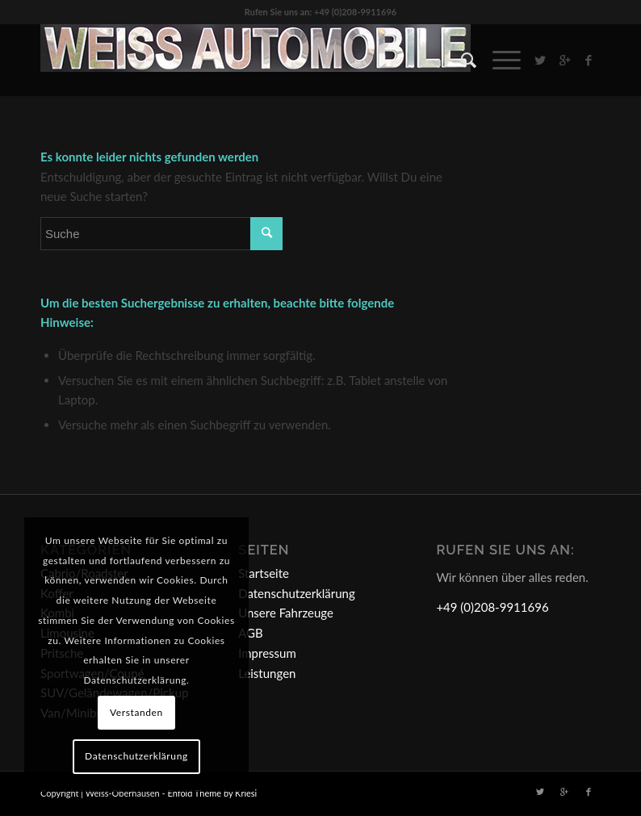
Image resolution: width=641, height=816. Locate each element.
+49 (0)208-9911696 (492, 607)
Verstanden (136, 712)
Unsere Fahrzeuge (285, 612)
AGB (250, 633)
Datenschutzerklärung (296, 593)
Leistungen (266, 673)
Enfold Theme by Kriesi (212, 793)
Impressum (267, 653)
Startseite (263, 573)
